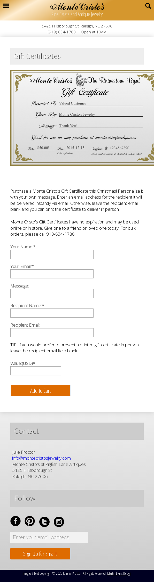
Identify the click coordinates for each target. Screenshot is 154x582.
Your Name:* (22, 247)
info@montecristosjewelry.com (41, 458)
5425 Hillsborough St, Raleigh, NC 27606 (77, 26)
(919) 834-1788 (62, 31)
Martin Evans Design (119, 573)
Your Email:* (22, 266)
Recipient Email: (25, 325)
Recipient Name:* (27, 305)
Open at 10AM (93, 31)
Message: (19, 286)
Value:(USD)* (22, 363)
